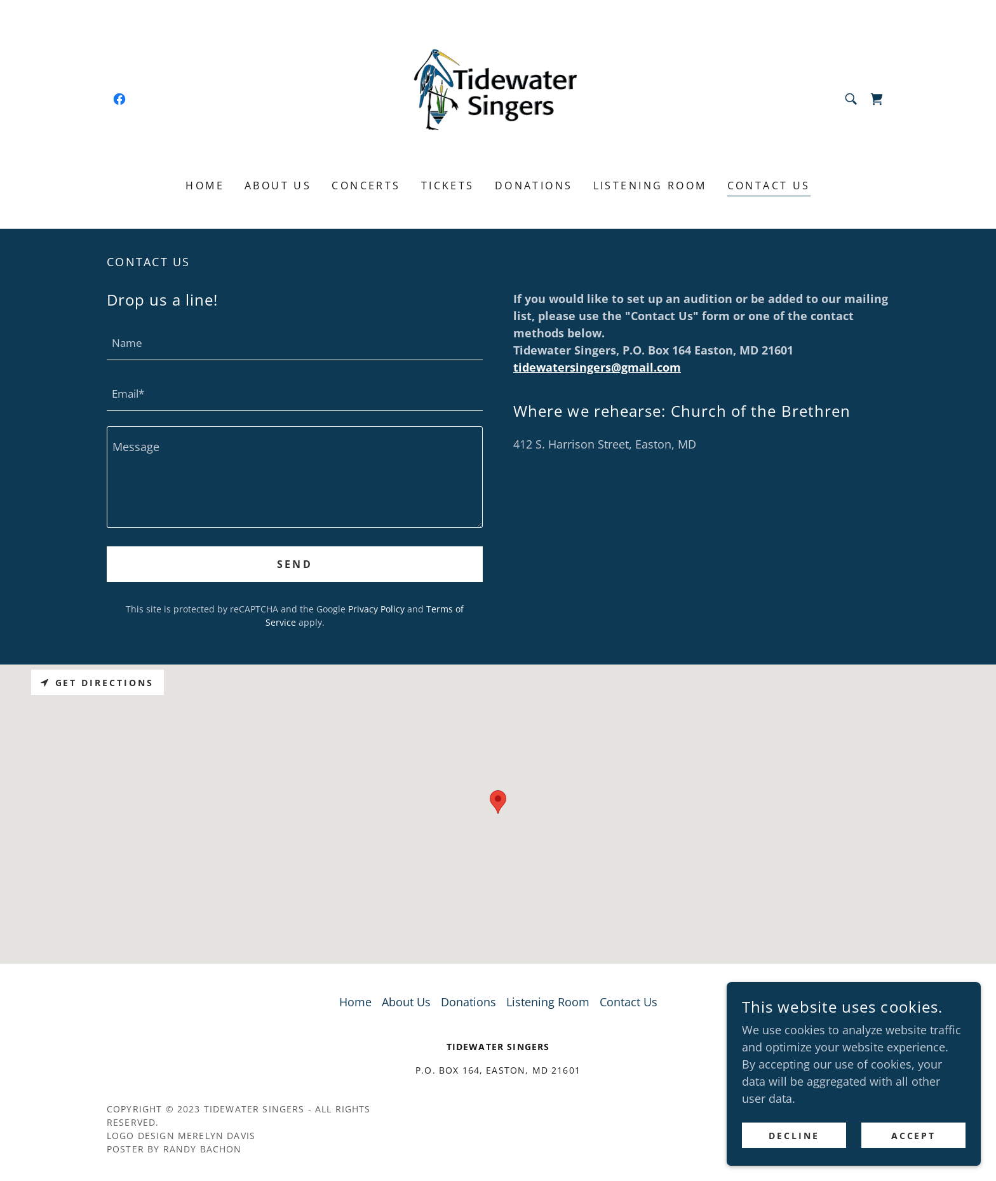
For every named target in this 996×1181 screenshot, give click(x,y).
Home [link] (204, 185)
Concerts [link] (366, 185)
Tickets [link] (447, 185)
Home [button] (355, 1001)
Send (295, 564)
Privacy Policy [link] (376, 609)
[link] (119, 99)
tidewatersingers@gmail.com (597, 367)
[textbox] (295, 342)
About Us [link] (278, 185)
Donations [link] (534, 185)
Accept (913, 1136)
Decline (794, 1136)
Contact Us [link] (769, 185)
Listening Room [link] (650, 185)
